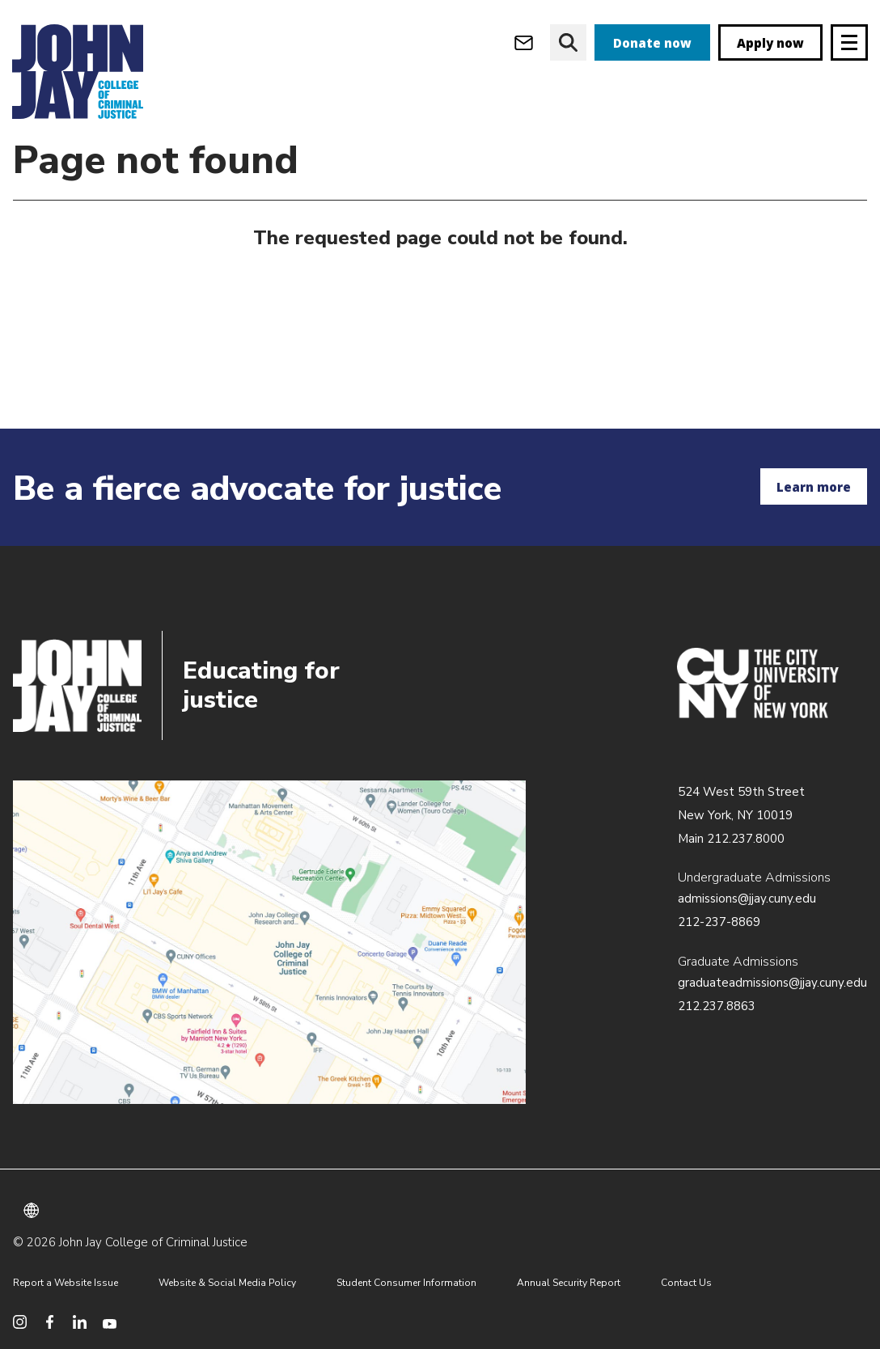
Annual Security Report (568, 1282)
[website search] (568, 42)
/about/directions (269, 942)
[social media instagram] (20, 1322)
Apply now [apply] (770, 43)
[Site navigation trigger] (849, 42)
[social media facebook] (50, 1322)
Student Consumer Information (406, 1282)
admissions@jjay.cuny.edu (747, 898)
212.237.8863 (716, 1006)
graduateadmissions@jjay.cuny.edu (772, 983)
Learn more (813, 487)
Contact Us (686, 1282)
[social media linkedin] (80, 1322)
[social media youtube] (109, 1322)
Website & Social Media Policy (227, 1282)
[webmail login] (524, 42)
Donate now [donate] (652, 43)
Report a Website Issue (65, 1282)
